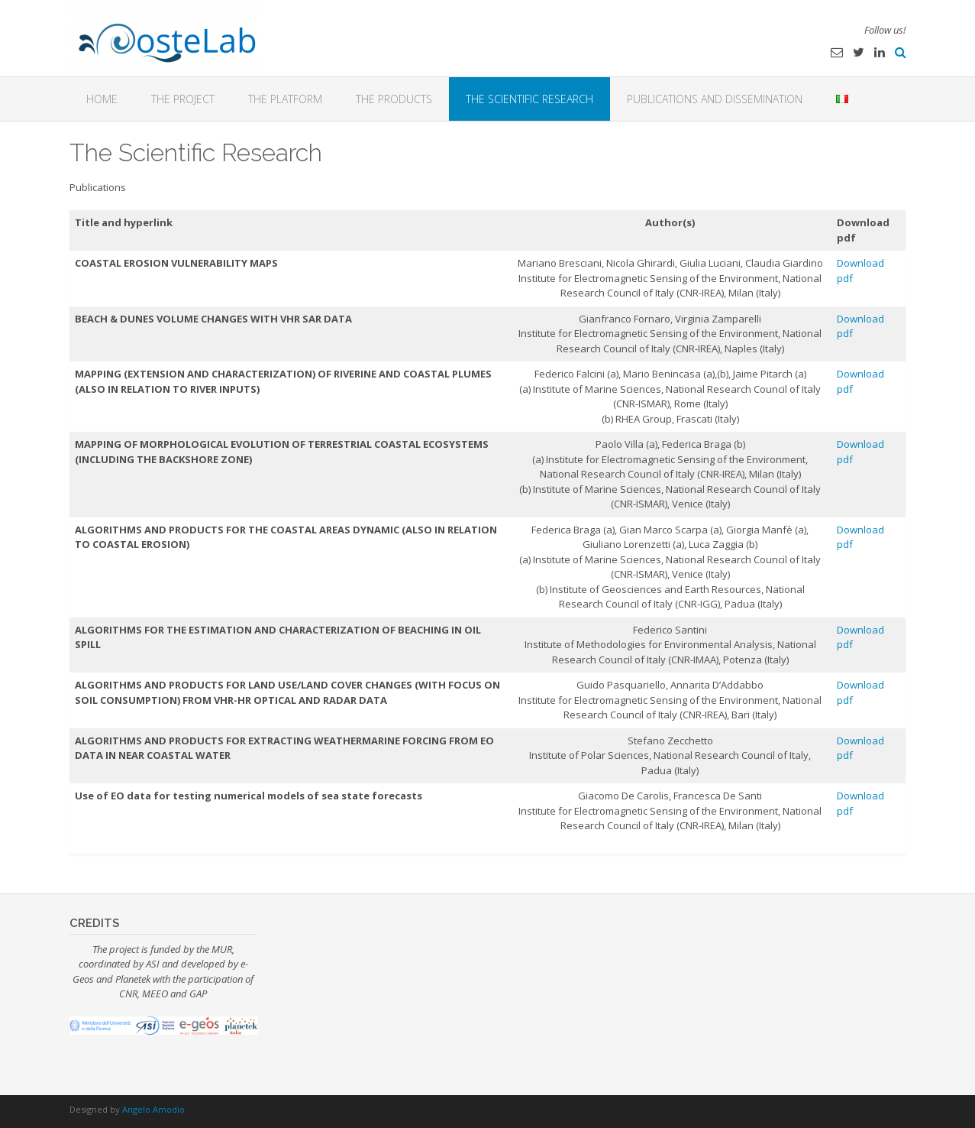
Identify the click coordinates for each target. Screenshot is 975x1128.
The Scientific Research (529, 99)
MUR (221, 949)
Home (102, 99)
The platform (285, 99)
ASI (153, 964)
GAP (198, 993)
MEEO (155, 993)
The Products (394, 99)
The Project (183, 99)
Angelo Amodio (153, 1109)
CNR (128, 993)
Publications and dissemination (714, 99)
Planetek (134, 979)
